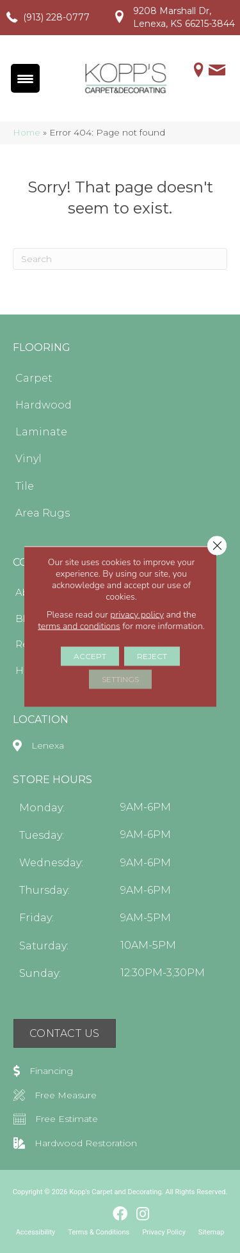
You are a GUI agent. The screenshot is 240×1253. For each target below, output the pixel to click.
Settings (120, 679)
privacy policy (137, 615)
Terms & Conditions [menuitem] (98, 1232)
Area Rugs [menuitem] (42, 513)
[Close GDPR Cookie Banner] (217, 546)
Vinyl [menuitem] (28, 459)
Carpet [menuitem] (33, 378)
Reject (152, 656)
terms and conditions (79, 626)
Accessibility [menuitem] (36, 1232)
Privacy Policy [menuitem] (164, 1232)
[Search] (120, 259)
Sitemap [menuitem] (211, 1232)
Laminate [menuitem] (41, 432)
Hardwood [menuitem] (43, 405)
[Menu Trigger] (25, 78)
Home (26, 132)
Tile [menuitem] (24, 486)
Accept (90, 656)
